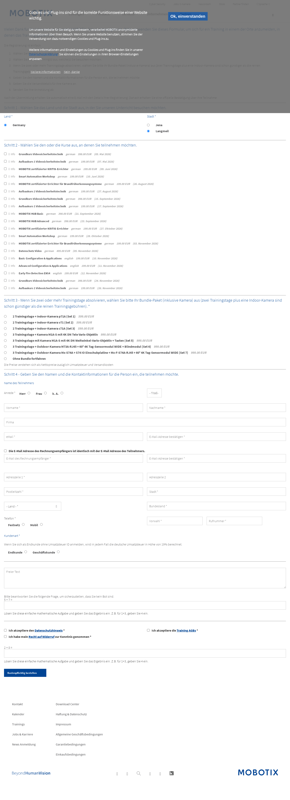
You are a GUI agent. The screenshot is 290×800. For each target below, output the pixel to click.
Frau (39, 394)
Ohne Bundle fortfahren (29, 359)
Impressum (63, 724)
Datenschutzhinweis (49, 630)
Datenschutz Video (53, 251)
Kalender (18, 714)
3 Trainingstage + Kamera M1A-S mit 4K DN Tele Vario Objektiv (64, 334)
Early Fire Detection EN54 (57, 273)
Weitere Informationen (46, 72)
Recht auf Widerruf (41, 637)
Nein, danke (72, 72)
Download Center (67, 704)
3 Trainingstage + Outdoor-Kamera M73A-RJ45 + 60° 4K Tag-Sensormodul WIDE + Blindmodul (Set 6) (91, 346)
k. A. (55, 394)
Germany (19, 125)
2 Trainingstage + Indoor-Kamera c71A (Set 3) (53, 328)
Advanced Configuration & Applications (66, 266)
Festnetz (14, 525)
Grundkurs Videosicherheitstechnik (60, 154)
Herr (22, 394)
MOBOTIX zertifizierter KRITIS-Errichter (63, 169)
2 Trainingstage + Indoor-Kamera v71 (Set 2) (52, 322)
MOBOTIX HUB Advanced (57, 221)
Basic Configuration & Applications (63, 258)
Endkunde (15, 552)
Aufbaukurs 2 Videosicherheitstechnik (63, 191)
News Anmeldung (24, 744)
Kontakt (17, 704)
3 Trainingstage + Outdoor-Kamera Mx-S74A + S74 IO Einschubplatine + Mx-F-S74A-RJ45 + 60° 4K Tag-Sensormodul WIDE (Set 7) (109, 353)
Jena (159, 125)
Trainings (18, 724)
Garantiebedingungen (71, 744)
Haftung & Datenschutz (71, 714)
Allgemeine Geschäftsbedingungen (79, 734)
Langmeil (162, 131)
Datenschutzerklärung (43, 54)
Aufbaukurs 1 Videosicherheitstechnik (61, 161)
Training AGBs (186, 630)
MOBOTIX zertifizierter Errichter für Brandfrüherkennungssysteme (81, 184)
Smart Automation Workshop (56, 176)
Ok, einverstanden (187, 16)
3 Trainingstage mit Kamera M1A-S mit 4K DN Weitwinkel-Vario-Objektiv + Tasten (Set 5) (82, 340)
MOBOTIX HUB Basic (55, 213)
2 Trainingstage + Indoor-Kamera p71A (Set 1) (53, 316)
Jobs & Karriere (22, 734)
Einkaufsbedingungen (71, 754)
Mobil (34, 525)
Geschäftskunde (44, 552)
